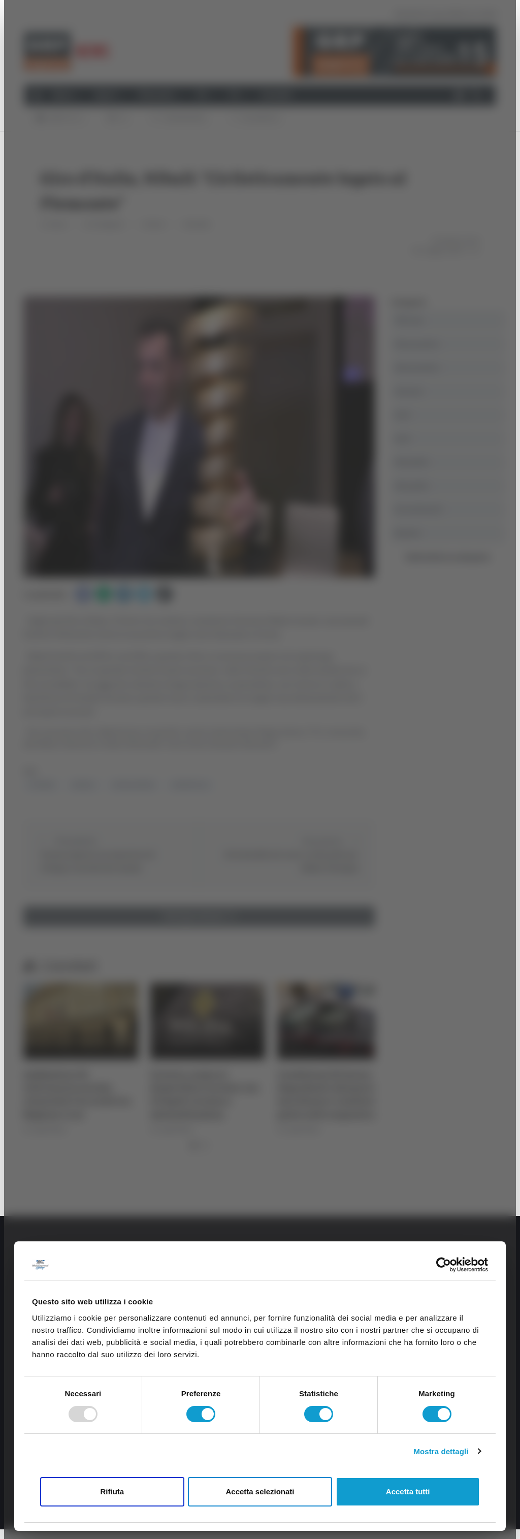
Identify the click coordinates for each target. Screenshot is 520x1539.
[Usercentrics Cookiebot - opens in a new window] (443, 1264)
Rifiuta (112, 1491)
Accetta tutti (408, 1491)
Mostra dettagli (440, 1451)
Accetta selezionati (259, 1491)
